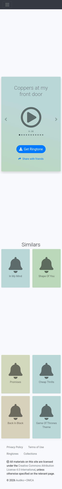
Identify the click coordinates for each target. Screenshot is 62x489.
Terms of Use (36, 447)
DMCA (30, 480)
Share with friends (30, 158)
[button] (5, 119)
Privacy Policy (15, 447)
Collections (30, 453)
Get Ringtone (31, 149)
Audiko (20, 480)
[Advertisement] (31, 43)
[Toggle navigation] (7, 4)
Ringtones (12, 453)
